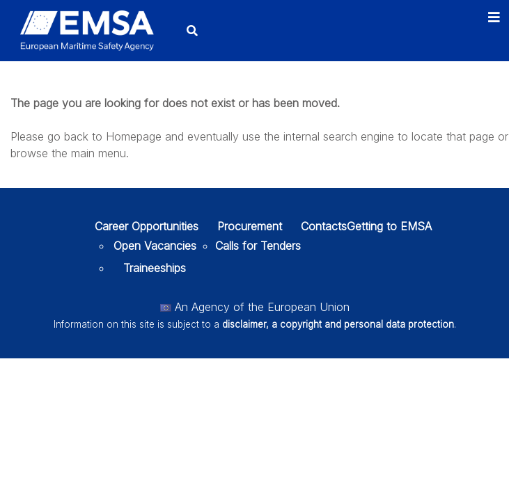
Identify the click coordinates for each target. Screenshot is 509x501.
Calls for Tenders (258, 246)
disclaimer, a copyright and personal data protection (338, 324)
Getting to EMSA (389, 226)
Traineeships (154, 268)
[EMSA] (87, 30)
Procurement (249, 226)
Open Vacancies (154, 246)
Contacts (324, 226)
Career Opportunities (146, 226)
